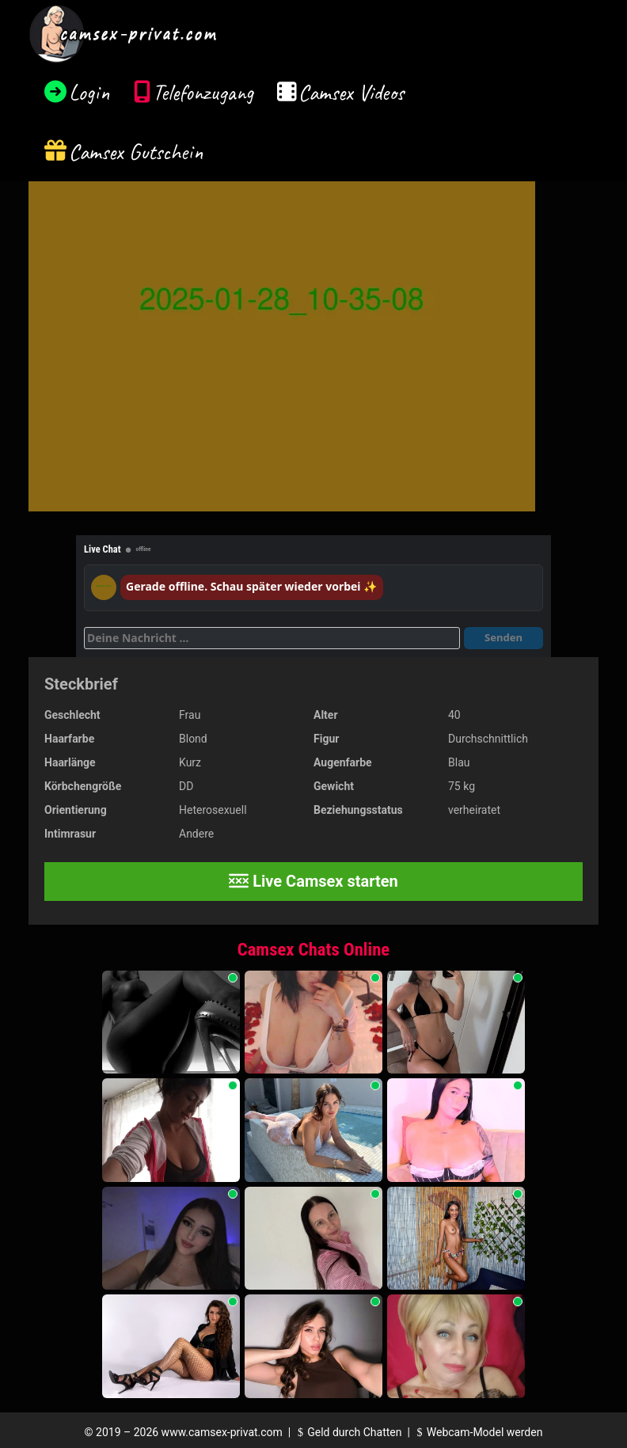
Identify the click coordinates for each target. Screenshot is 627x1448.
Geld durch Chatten (348, 1432)
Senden (503, 637)
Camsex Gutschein (136, 151)
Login (89, 92)
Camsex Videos (351, 92)
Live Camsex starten (313, 881)
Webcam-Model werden (477, 1432)
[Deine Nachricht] (272, 638)
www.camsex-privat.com (222, 1432)
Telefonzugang (203, 92)
